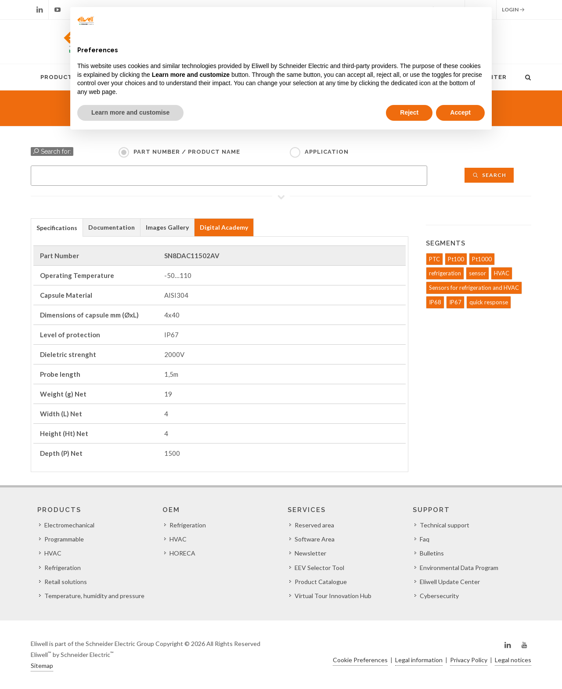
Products (58, 77)
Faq (424, 539)
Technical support (444, 525)
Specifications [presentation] (56, 227)
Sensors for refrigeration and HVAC (474, 287)
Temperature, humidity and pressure (94, 595)
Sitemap (42, 665)
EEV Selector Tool (319, 567)
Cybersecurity (439, 595)
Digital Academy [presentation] (224, 227)
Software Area (315, 539)
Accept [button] (460, 112)
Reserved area (314, 525)
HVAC (501, 273)
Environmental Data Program (459, 567)
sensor (477, 273)
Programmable (64, 539)
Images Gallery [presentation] (167, 227)
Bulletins (432, 553)
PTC (434, 259)
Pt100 (456, 259)
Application (327, 151)
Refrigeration (62, 567)
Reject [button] (409, 112)
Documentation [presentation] (111, 227)
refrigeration (445, 273)
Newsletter (310, 553)
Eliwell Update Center (450, 581)
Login (513, 9)
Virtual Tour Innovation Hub (333, 595)
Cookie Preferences (360, 660)
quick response (488, 302)
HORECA (182, 553)
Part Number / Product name (186, 151)
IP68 (435, 302)
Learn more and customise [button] (130, 112)
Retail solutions (65, 581)
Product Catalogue (321, 581)
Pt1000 (482, 259)
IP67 (455, 302)
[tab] (57, 227)
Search (489, 175)
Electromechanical (69, 525)
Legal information (419, 660)
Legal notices (513, 660)
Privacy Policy (468, 660)
